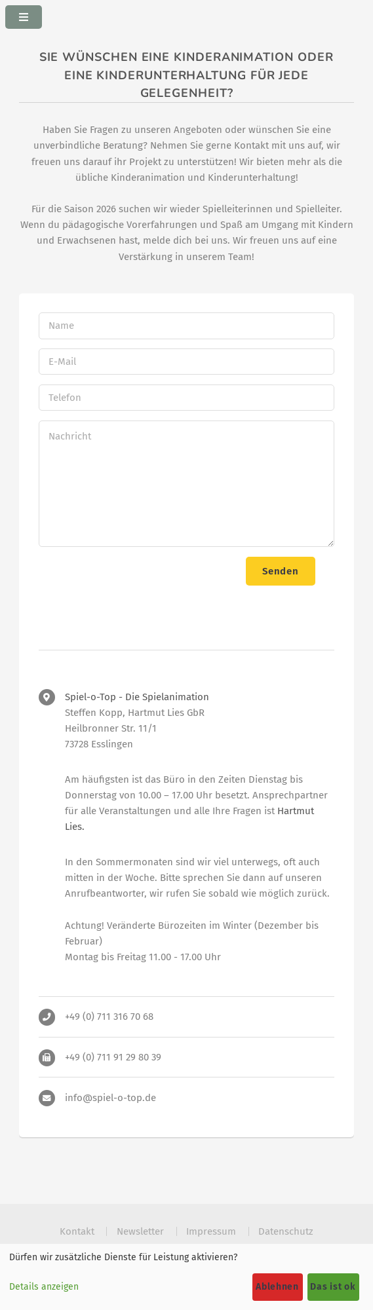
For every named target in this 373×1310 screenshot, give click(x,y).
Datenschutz (285, 1231)
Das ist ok (332, 1286)
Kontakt (77, 1231)
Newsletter (140, 1231)
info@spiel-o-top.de (110, 1098)
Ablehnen (277, 1286)
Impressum (211, 1231)
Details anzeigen (44, 1286)
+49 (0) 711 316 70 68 (109, 1016)
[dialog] (186, 1277)
